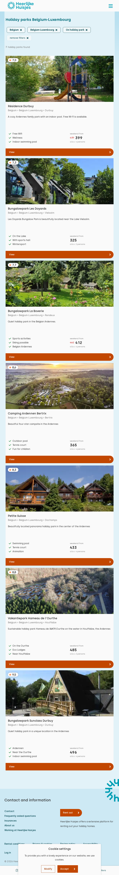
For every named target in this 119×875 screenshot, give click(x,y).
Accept (64, 869)
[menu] (111, 6)
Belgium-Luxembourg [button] (42, 29)
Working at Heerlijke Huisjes (20, 830)
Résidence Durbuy (21, 106)
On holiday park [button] (75, 29)
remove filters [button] (17, 38)
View (11, 152)
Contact (9, 811)
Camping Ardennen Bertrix (27, 413)
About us (9, 825)
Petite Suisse (17, 516)
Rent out (68, 812)
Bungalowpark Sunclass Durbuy (30, 720)
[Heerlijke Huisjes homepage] (20, 6)
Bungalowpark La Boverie (26, 311)
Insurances (10, 820)
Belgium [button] (14, 29)
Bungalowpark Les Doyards (27, 208)
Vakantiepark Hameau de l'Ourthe (32, 618)
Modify (48, 869)
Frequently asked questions (20, 816)
